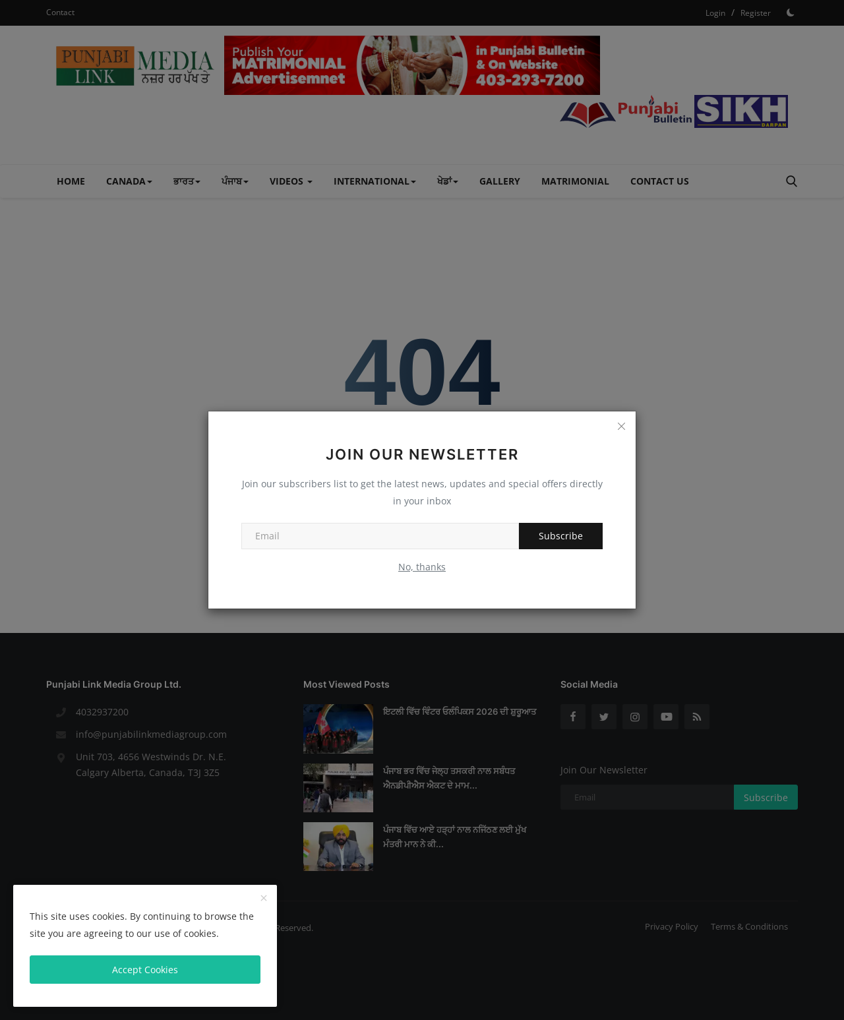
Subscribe (561, 535)
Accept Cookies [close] (145, 969)
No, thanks (422, 566)
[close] (263, 898)
